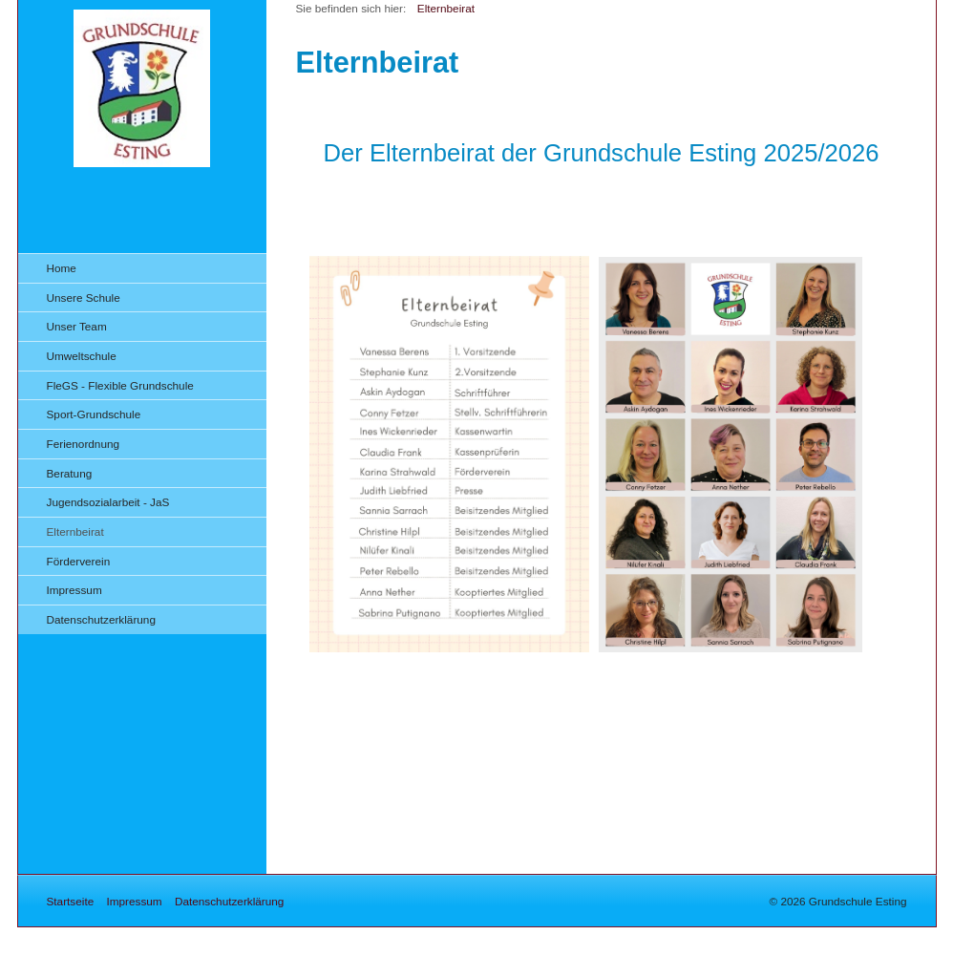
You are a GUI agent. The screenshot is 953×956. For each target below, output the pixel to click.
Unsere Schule (83, 297)
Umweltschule (81, 356)
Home (61, 268)
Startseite (71, 901)
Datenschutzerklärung (101, 619)
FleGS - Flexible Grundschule (120, 385)
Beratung (70, 473)
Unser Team (77, 326)
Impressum (74, 590)
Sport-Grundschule (94, 414)
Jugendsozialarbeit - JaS (108, 502)
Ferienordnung (83, 443)
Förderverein (79, 561)
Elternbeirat (75, 531)
